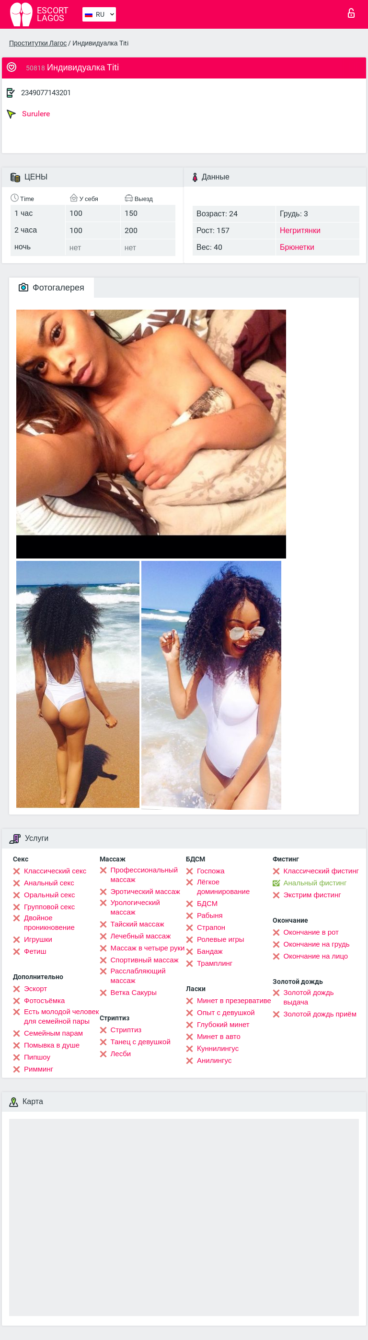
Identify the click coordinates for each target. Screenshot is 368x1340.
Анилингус (214, 1060)
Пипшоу (37, 1057)
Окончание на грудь (317, 944)
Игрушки (38, 939)
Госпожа (211, 871)
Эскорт (35, 988)
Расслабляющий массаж (138, 976)
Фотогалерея (51, 287)
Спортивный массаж (145, 960)
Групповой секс (49, 907)
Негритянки (300, 230)
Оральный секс (49, 895)
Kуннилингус (218, 1048)
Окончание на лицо (316, 956)
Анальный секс (49, 883)
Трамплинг (214, 963)
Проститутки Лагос (38, 43)
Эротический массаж (145, 891)
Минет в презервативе (234, 1000)
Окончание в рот (311, 932)
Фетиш (35, 951)
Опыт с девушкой (226, 1012)
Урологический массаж (135, 907)
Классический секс (55, 871)
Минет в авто (219, 1036)
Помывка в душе (52, 1045)
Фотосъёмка (44, 1000)
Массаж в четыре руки (148, 948)
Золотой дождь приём (320, 1014)
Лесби (121, 1054)
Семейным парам (53, 1033)
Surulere (28, 114)
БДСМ (207, 903)
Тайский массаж (137, 924)
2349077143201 (46, 93)
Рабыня (210, 915)
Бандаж (210, 951)
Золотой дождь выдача (309, 997)
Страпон (211, 927)
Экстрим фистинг (312, 895)
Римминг (38, 1069)
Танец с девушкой (141, 1042)
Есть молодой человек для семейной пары (61, 1016)
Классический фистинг (321, 871)
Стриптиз (126, 1030)
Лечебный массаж (141, 936)
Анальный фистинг (315, 883)
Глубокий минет (223, 1024)
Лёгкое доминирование (223, 887)
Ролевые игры (220, 939)
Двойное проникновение (49, 923)
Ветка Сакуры (134, 992)
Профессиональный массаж (144, 875)
